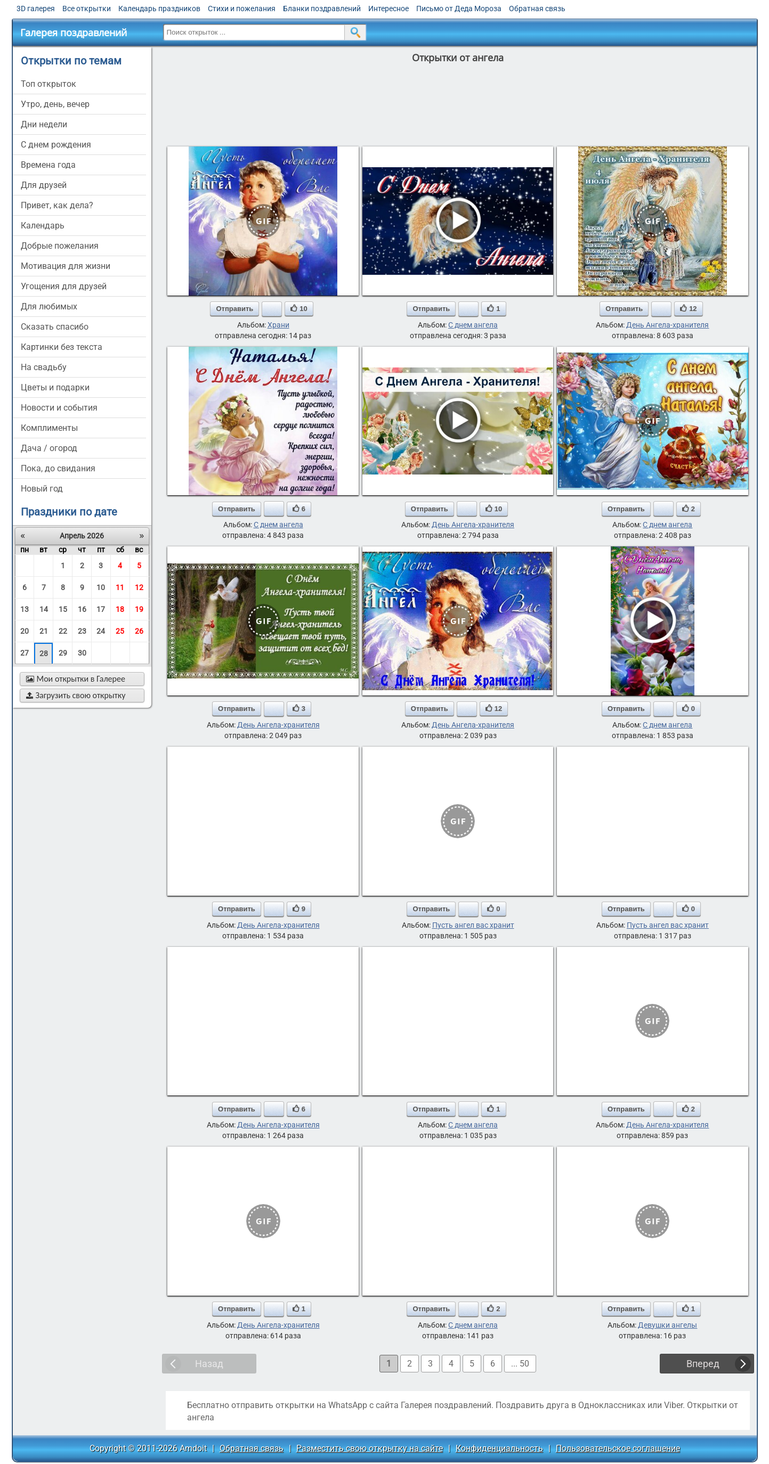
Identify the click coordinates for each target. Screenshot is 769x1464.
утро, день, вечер (55, 104)
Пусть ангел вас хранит (473, 925)
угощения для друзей (64, 286)
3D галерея (36, 8)
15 (63, 609)
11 (120, 587)
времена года (48, 165)
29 (63, 653)
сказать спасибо (54, 327)
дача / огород (49, 448)
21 (43, 631)
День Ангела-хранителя (667, 325)
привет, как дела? (57, 205)
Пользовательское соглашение (618, 1448)
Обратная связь (537, 8)
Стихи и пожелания (242, 8)
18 (120, 609)
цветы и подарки (55, 387)
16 (82, 609)
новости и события (59, 408)
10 (100, 587)
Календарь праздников (159, 8)
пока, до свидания (58, 468)
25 (120, 631)
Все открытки (86, 8)
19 (139, 609)
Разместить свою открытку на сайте (369, 1448)
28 (43, 653)
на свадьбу (44, 367)
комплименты (49, 428)
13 (24, 609)
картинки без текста (61, 347)
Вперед (702, 1363)
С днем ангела (473, 325)
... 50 (520, 1364)
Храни (278, 325)
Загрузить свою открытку (76, 695)
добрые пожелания (60, 246)
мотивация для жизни (65, 266)
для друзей (44, 185)
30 (82, 653)
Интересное (388, 8)
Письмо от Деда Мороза (458, 8)
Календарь (42, 225)
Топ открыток (48, 84)
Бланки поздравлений (322, 8)
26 (139, 631)
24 (100, 631)
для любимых (49, 306)
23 (82, 631)
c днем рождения (56, 145)
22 (63, 631)
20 (24, 631)
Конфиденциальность (499, 1448)
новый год (42, 489)
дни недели (44, 124)
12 (139, 587)
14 (43, 609)
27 (24, 653)
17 (100, 609)
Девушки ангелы (667, 1325)
